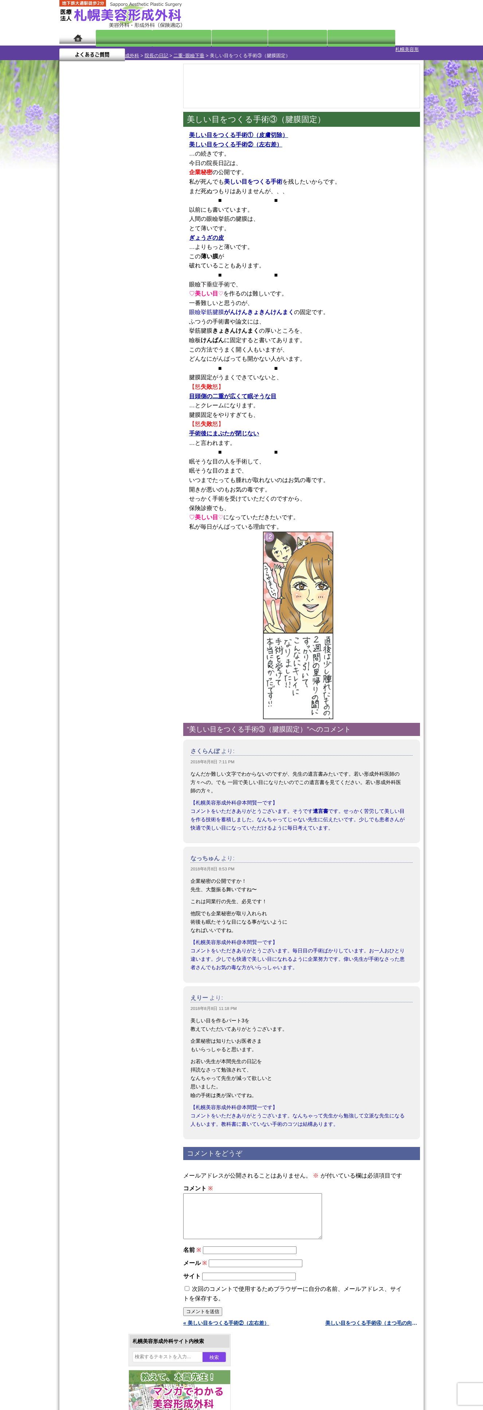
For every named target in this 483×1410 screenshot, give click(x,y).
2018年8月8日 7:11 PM (213, 755)
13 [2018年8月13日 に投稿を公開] (86, 250)
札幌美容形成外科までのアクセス (112, 930)
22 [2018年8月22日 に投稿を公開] (114, 261)
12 (124, 341)
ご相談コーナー (358, 14)
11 (116, 341)
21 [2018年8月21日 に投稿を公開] (100, 261)
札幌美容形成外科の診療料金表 (109, 944)
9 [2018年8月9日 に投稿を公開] (127, 239)
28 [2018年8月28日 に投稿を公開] (100, 272)
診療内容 (212, 37)
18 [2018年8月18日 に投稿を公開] (155, 250)
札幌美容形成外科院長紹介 (104, 970)
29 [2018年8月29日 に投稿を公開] (114, 272)
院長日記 (117, 37)
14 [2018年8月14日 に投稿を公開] (100, 250)
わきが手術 (110, 707)
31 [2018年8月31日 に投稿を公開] (142, 272)
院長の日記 (114, 49)
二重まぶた (96, 681)
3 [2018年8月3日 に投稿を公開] (141, 228)
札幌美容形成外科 (78, 49)
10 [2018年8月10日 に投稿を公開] (142, 239)
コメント (198, 1182)
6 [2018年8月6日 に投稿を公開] (86, 239)
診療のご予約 (402, 14)
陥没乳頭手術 (99, 654)
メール (195, 1265)
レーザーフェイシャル (109, 759)
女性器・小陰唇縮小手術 (112, 667)
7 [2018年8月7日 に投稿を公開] (99, 239)
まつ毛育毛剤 (99, 799)
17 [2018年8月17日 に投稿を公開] (142, 250)
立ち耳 (91, 733)
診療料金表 (259, 37)
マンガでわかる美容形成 (165, 37)
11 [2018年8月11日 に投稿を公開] (155, 239)
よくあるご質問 (391, 37)
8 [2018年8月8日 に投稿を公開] (113, 239)
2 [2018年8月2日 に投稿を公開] (127, 228)
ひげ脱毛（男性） (104, 772)
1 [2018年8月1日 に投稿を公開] (113, 228)
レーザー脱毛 (99, 746)
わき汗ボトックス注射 (109, 720)
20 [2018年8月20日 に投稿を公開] (86, 261)
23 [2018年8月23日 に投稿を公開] (127, 261)
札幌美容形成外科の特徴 (102, 904)
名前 (192, 1252)
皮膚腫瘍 (94, 825)
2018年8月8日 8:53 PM (213, 863)
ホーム (77, 37)
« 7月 (70, 286)
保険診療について (94, 957)
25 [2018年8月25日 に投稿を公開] (155, 261)
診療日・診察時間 (321, 37)
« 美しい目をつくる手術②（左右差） (226, 1325)
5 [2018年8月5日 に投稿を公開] (71, 239)
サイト (192, 1279)
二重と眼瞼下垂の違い (99, 694)
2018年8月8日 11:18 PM (214, 1002)
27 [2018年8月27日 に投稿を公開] (86, 272)
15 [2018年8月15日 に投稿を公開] (114, 250)
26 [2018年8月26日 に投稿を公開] (72, 272)
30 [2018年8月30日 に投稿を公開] (127, 272)
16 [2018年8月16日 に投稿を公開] (127, 250)
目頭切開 (94, 838)
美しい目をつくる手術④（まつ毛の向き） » (372, 1325)
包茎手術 (94, 812)
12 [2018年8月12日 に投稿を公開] (72, 250)
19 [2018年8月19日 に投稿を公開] (72, 261)
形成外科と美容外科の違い (104, 917)
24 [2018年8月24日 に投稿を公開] (142, 261)
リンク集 (84, 983)
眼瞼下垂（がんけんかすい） (117, 641)
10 (109, 341)
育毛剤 (91, 785)
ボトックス (96, 851)
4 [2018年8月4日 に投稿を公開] (155, 228)
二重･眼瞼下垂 (146, 49)
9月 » (89, 286)
